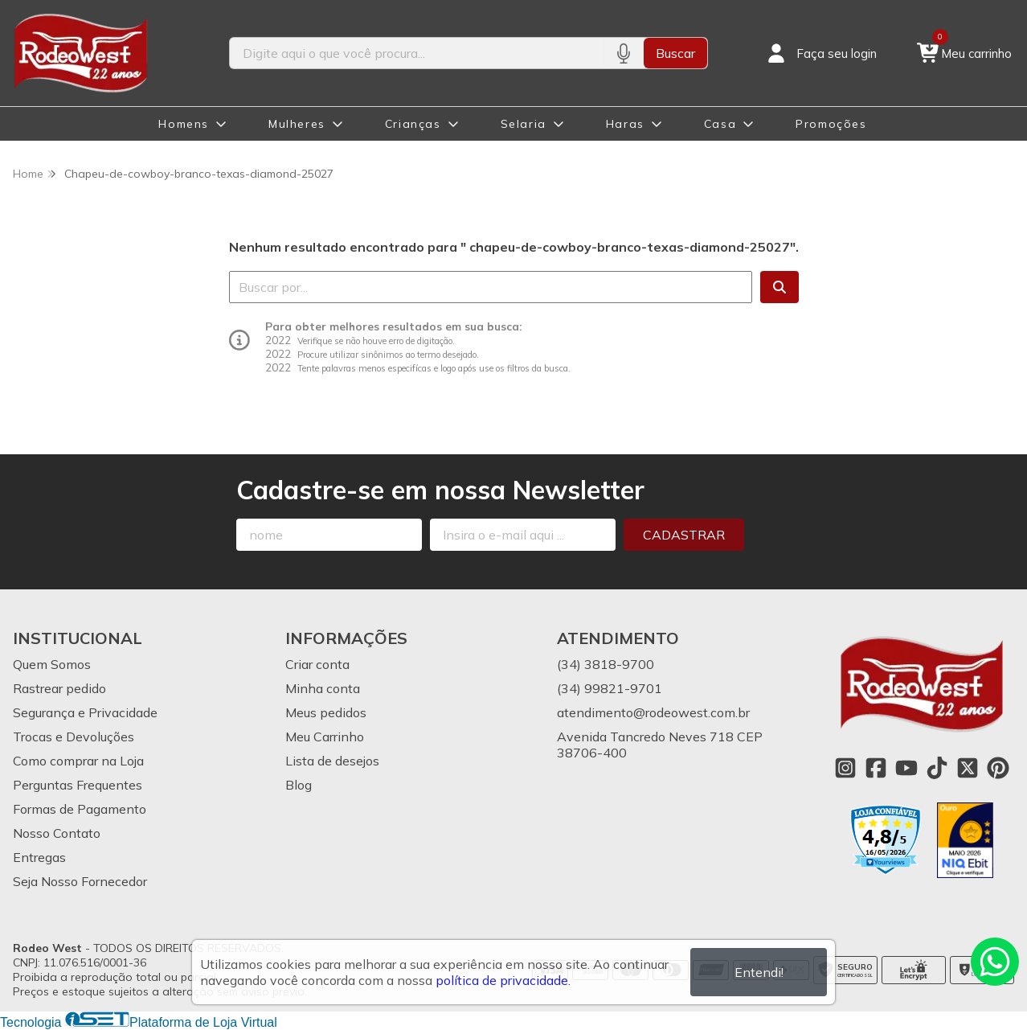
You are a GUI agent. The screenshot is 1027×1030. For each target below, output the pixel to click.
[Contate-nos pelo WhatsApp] (995, 962)
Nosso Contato (56, 833)
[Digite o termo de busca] (416, 53)
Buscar (675, 53)
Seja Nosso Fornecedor (80, 881)
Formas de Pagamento (79, 809)
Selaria (523, 124)
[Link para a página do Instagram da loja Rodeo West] (845, 768)
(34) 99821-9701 (609, 688)
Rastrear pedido (59, 688)
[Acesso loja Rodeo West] (820, 53)
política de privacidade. (503, 980)
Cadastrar (684, 535)
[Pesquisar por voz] (623, 53)
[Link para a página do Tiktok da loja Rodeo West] (937, 768)
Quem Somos (52, 664)
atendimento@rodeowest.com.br (653, 712)
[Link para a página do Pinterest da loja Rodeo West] (998, 768)
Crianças (413, 124)
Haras (625, 124)
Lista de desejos (332, 761)
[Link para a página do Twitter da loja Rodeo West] (967, 768)
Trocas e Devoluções (73, 736)
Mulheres (296, 124)
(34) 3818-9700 (605, 664)
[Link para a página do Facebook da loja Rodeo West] (876, 768)
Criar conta (317, 664)
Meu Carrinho (324, 736)
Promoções (831, 124)
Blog (298, 785)
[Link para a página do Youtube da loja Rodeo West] (906, 768)
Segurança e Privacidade (85, 712)
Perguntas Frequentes (77, 785)
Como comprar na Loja (78, 761)
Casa (720, 124)
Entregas (39, 857)
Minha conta (322, 688)
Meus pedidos (325, 712)
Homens (183, 124)
